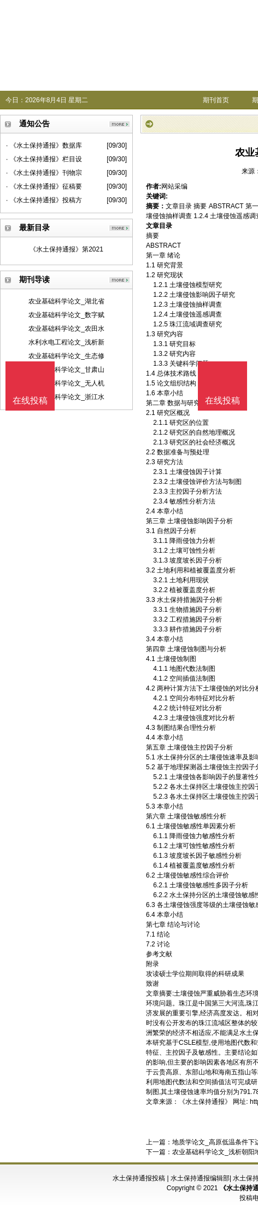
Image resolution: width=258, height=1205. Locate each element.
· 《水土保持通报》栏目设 (44, 159)
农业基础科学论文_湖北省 (66, 301)
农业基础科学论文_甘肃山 (66, 369)
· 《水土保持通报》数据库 (44, 145)
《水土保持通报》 (205, 1101)
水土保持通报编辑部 (200, 1178)
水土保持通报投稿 (139, 1178)
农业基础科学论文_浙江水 (66, 397)
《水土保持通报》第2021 (66, 249)
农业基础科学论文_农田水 (66, 328)
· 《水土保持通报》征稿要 (44, 186)
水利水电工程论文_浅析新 (66, 342)
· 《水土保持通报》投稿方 (44, 200)
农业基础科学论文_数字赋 (66, 315)
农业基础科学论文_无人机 (66, 383)
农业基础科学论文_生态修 (66, 356)
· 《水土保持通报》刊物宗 (44, 173)
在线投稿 (222, 400)
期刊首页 (216, 100)
